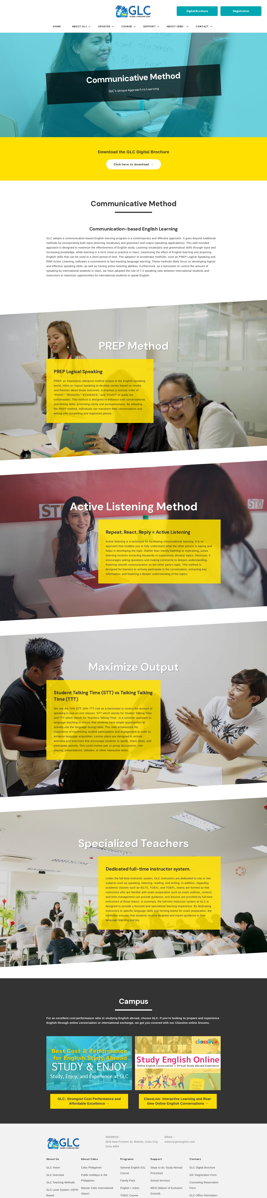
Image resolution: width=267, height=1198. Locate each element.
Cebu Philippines (91, 1167)
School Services (160, 1180)
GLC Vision (53, 1167)
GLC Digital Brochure (202, 1167)
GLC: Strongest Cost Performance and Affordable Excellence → (89, 1101)
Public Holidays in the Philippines (94, 1178)
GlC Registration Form (203, 1175)
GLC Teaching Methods (60, 1182)
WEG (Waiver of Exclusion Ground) (166, 1190)
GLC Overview (55, 1175)
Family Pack (127, 1180)
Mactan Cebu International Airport (97, 1190)
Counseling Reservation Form (203, 1185)
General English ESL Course (133, 1170)
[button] (59, 26)
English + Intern (129, 1187)
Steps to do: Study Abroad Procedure (166, 1170)
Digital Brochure (197, 11)
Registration (241, 11)
